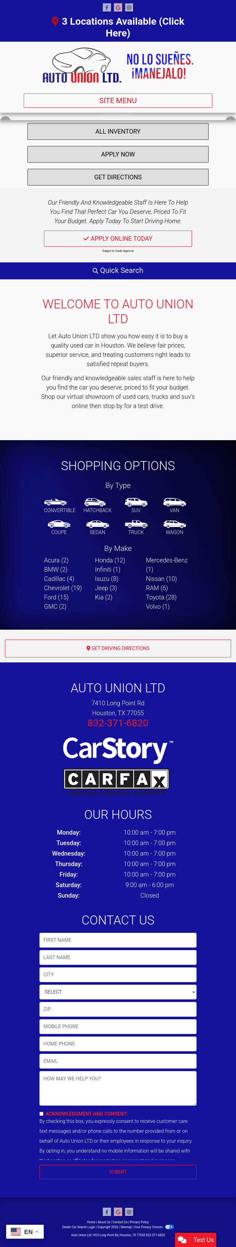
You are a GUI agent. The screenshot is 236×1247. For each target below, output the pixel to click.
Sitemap (126, 1227)
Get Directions (118, 177)
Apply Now (118, 154)
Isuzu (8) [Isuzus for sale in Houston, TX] (106, 578)
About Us (104, 1222)
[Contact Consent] (41, 1114)
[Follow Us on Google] (118, 7)
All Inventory (118, 131)
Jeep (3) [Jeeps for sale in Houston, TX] (106, 588)
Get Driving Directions (118, 648)
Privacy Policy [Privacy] (139, 1222)
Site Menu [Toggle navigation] (118, 100)
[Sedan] (97, 527)
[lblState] (118, 992)
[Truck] (136, 527)
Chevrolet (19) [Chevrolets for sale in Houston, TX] (63, 588)
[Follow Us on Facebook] (107, 7)
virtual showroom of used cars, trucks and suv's (131, 396)
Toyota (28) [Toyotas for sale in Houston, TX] (161, 597)
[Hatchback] (97, 506)
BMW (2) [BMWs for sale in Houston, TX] (55, 569)
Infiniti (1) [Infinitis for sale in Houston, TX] (107, 569)
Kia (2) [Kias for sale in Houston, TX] (103, 597)
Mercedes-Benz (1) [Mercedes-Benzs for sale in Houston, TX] (167, 565)
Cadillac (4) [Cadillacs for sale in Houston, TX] (59, 578)
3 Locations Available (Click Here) (118, 27)
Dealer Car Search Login (78, 1227)
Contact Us (120, 1222)
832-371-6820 (118, 723)
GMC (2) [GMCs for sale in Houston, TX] (55, 606)
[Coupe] (59, 527)
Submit (118, 1172)
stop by (113, 406)
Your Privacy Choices (154, 1227)
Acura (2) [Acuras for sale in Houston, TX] (56, 560)
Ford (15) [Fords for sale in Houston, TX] (56, 597)
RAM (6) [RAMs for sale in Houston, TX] (157, 588)
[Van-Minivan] (174, 506)
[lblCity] (118, 974)
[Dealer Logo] (118, 65)
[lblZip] (118, 1009)
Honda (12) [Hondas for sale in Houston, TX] (110, 560)
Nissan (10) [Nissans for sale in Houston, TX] (161, 578)
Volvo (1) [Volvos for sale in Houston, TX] (158, 606)
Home (91, 1222)
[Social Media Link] (129, 7)
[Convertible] (59, 506)
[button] (118, 270)
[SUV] (136, 506)
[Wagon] (174, 527)
